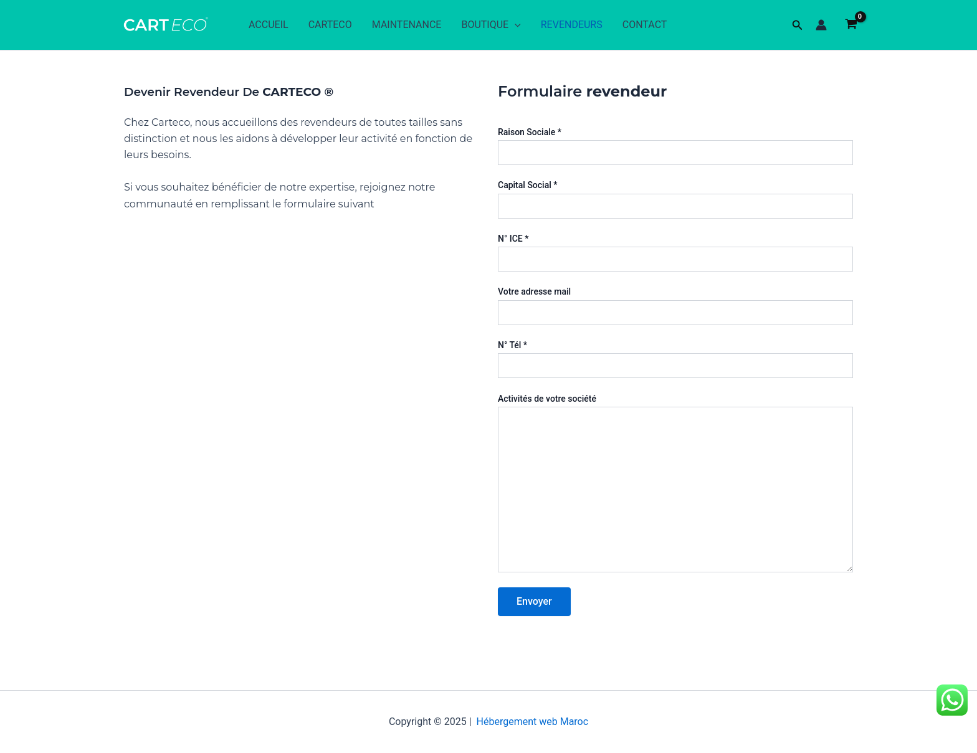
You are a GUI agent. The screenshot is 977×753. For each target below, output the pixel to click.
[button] (797, 25)
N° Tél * (675, 359)
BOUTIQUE (490, 25)
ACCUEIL (268, 25)
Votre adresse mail (675, 305)
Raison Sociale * (675, 146)
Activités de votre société (675, 484)
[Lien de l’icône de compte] (821, 25)
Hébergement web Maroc (533, 721)
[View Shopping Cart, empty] (850, 25)
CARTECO (330, 25)
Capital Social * (675, 199)
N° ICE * (675, 253)
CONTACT (644, 25)
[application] (514, 25)
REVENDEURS (572, 25)
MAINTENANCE (407, 25)
